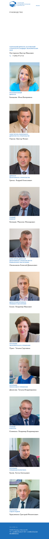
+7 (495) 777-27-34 (32, 532)
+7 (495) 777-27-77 (17, 532)
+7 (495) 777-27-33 (18, 56)
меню (38, 5)
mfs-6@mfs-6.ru (14, 533)
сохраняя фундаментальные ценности (23, 4)
